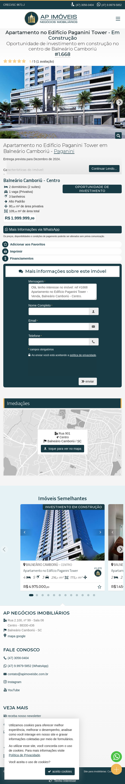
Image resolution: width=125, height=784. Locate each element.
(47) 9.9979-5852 (111, 5)
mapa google (16, 636)
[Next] (119, 102)
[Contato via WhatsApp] (116, 756)
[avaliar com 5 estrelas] (24, 61)
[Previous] (25, 532)
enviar (88, 381)
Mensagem (36, 281)
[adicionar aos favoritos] (100, 587)
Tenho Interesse (62, 780)
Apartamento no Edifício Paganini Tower (56, 32)
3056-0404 (85, 5)
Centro (53, 180)
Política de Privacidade (24, 755)
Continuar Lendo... (104, 168)
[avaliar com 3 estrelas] (15, 61)
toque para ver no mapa (62, 448)
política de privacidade (83, 355)
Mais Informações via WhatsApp (32, 229)
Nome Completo (40, 305)
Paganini (64, 151)
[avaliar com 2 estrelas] (10, 61)
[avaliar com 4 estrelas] (19, 61)
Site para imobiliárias (95, 771)
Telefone (34, 336)
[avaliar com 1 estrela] (5, 61)
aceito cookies (60, 771)
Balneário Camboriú (22, 180)
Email (32, 320)
